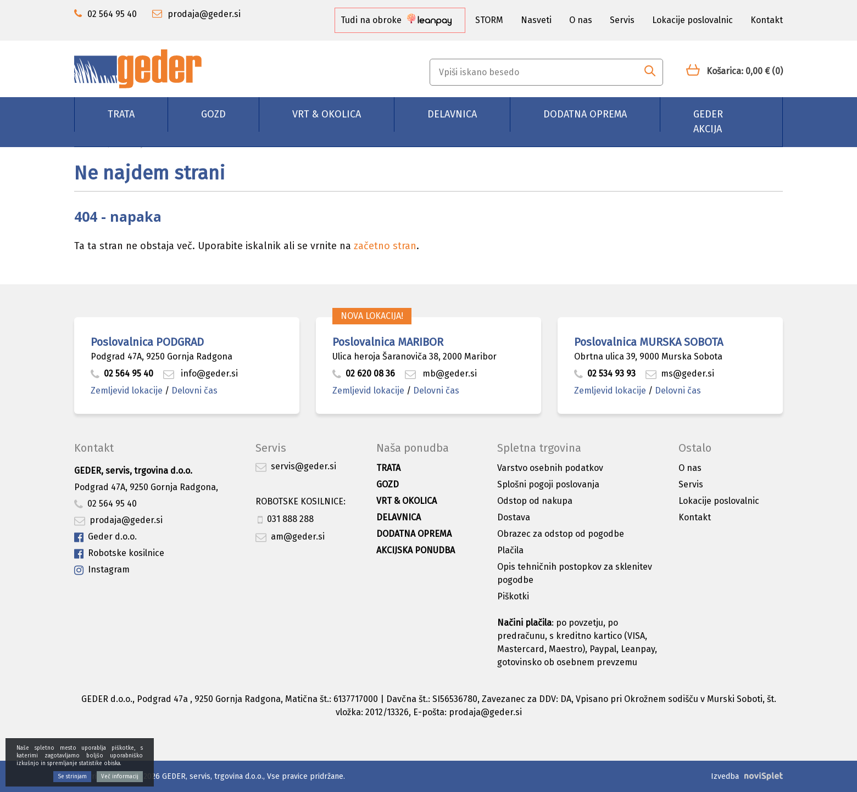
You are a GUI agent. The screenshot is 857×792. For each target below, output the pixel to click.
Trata (121, 114)
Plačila (510, 550)
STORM (489, 20)
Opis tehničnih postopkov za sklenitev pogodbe (574, 573)
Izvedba (725, 776)
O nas (580, 20)
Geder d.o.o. (105, 537)
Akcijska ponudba (415, 550)
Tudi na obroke (396, 20)
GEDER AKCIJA (708, 121)
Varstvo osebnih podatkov (550, 468)
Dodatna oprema (585, 114)
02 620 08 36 (363, 373)
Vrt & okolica (326, 114)
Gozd (213, 114)
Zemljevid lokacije (127, 390)
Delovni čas (194, 390)
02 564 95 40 (122, 373)
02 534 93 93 (606, 373)
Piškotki (513, 596)
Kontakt (766, 20)
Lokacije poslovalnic (692, 20)
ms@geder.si (679, 373)
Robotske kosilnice (119, 553)
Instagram (102, 570)
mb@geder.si (441, 373)
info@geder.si (200, 373)
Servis (622, 20)
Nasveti (536, 20)
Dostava (513, 517)
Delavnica (452, 114)
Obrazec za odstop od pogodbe (560, 534)
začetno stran (385, 246)
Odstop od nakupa (534, 501)
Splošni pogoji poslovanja (548, 484)
